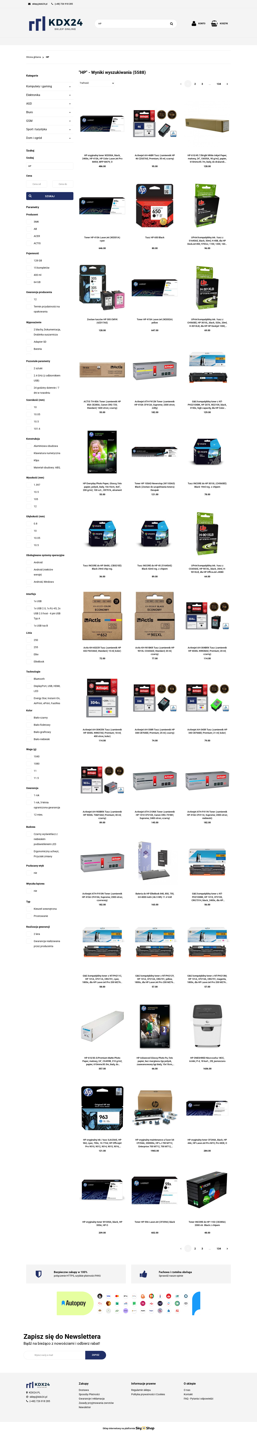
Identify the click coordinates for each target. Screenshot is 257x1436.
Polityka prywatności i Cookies (148, 1394)
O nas (187, 1390)
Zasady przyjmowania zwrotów (96, 1403)
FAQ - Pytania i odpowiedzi (198, 1398)
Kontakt (188, 1394)
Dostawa (84, 1390)
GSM (48, 121)
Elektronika (48, 95)
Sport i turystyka (48, 129)
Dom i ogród (48, 138)
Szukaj (50, 196)
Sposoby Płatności (89, 1394)
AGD (48, 103)
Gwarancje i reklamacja (92, 1398)
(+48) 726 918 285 (39, 1401)
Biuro (48, 112)
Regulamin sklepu (141, 1390)
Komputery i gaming (48, 86)
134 (219, 83)
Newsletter (85, 1407)
